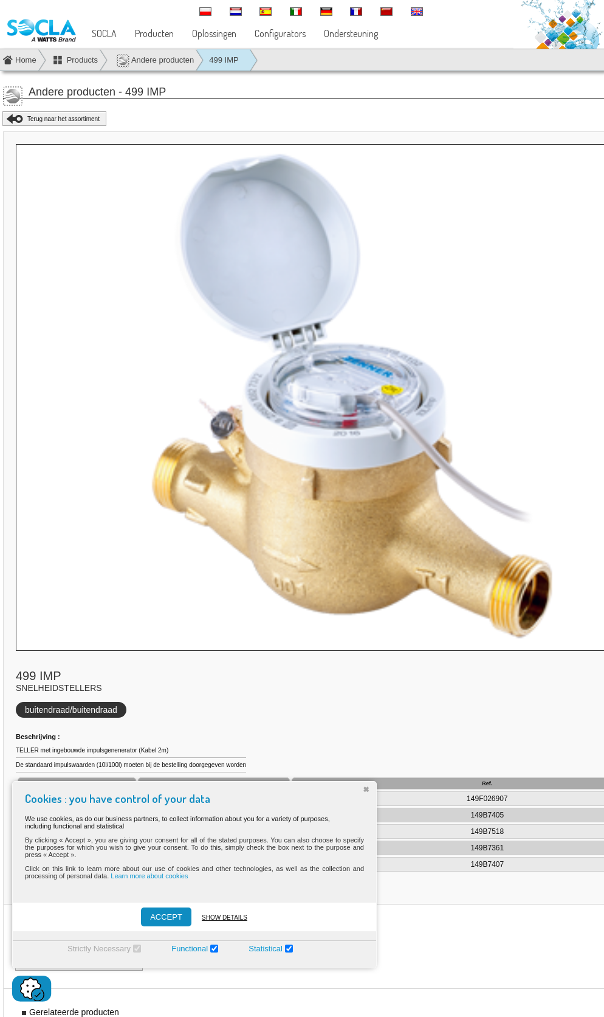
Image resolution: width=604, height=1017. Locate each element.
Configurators (280, 33)
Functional (189, 948)
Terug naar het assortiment (63, 119)
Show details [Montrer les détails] (224, 917)
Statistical (266, 948)
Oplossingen (214, 33)
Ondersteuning (351, 33)
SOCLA (104, 33)
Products (82, 59)
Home (25, 59)
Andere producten (155, 61)
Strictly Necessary (99, 948)
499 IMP (223, 59)
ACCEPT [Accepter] (166, 917)
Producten (154, 33)
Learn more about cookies (149, 876)
